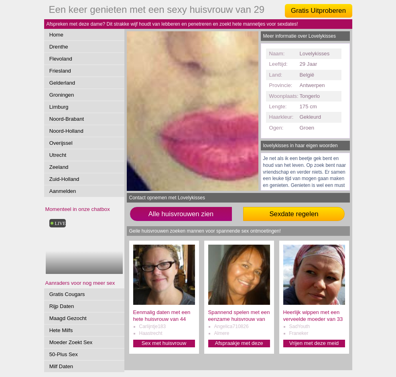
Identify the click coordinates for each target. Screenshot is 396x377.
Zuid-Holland (64, 179)
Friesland (60, 71)
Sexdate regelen (293, 214)
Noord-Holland (66, 131)
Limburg (59, 107)
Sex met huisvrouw (164, 343)
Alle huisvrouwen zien (180, 214)
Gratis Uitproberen (318, 10)
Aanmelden (62, 191)
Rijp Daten (61, 306)
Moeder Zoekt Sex (71, 342)
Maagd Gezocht (68, 318)
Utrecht (58, 155)
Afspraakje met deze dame (239, 343)
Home (56, 35)
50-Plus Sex (63, 354)
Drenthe (58, 47)
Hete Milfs (61, 330)
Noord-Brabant (66, 119)
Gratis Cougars (67, 294)
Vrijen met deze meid (314, 343)
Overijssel (61, 143)
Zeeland (59, 167)
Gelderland (62, 83)
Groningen (61, 95)
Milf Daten (61, 366)
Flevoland (60, 59)
